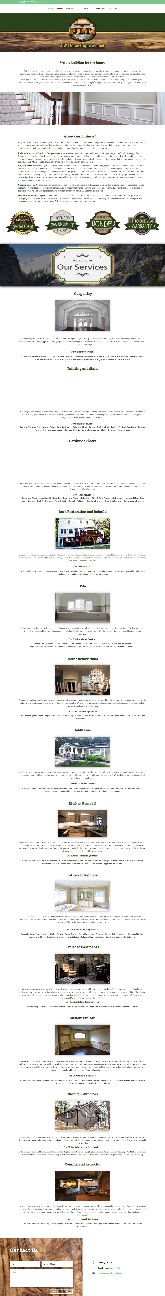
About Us (69, 8)
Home (50, 8)
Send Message (61, 1291)
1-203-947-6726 (114, 1268)
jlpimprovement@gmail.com (110, 1273)
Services (59, 8)
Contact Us (112, 8)
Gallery (87, 8)
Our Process (100, 8)
